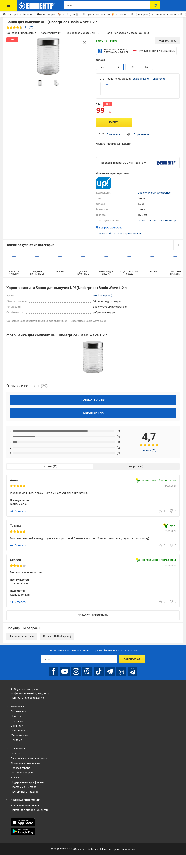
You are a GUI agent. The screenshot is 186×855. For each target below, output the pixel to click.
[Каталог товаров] (8, 5)
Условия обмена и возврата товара (118, 233)
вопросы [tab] (134, 466)
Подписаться (132, 659)
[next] (178, 245)
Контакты (17, 721)
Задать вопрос (93, 412)
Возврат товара (20, 767)
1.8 (146, 66)
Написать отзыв (93, 399)
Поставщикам (20, 730)
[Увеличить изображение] (84, 43)
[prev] (168, 245)
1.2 (117, 66)
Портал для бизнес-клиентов (29, 809)
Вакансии (17, 725)
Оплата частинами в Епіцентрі (157, 220)
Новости (16, 716)
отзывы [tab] (47, 466)
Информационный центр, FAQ (30, 693)
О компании (18, 711)
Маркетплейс (19, 735)
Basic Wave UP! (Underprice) (149, 78)
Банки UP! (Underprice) (57, 636)
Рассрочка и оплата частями (29, 758)
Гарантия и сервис (22, 772)
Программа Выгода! (23, 786)
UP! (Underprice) (102, 295)
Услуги (15, 777)
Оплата (15, 753)
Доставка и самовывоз (25, 763)
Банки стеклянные (22, 636)
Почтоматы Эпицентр (24, 791)
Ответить (18, 511)
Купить (114, 122)
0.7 (103, 66)
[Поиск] (155, 5)
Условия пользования (25, 805)
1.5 (132, 66)
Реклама (16, 740)
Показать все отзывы (93, 615)
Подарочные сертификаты (27, 782)
